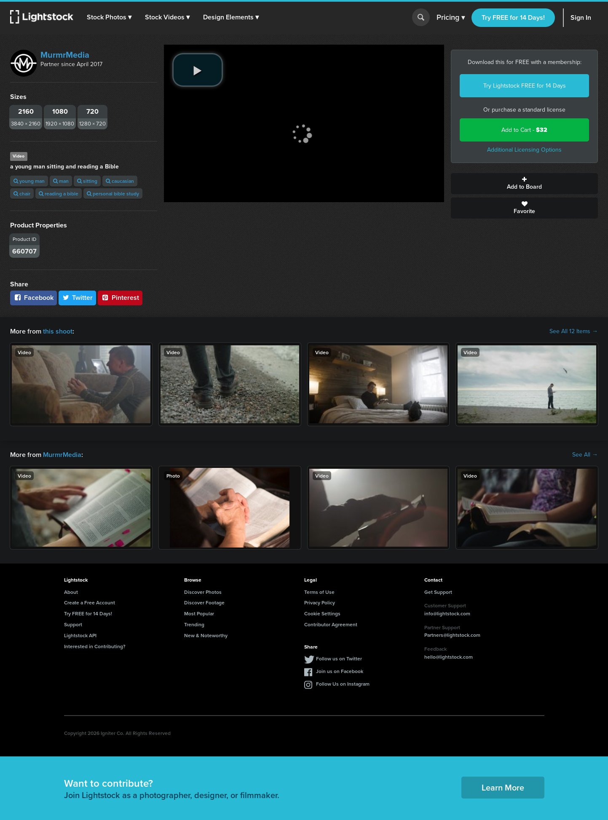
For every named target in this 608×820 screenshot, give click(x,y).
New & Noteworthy (206, 635)
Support (73, 624)
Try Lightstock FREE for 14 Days (524, 85)
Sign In (581, 17)
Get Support (438, 592)
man (61, 180)
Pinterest (120, 297)
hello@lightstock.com (448, 656)
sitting (87, 180)
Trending (194, 624)
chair (21, 193)
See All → (585, 455)
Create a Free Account (89, 602)
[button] (109, 17)
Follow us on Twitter (339, 658)
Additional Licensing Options (524, 149)
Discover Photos (203, 592)
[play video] (197, 70)
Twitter (77, 297)
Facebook (33, 297)
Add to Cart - (524, 130)
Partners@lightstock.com (452, 634)
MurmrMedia (64, 54)
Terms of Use (319, 592)
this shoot (57, 331)
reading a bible (58, 193)
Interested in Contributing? (95, 646)
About (71, 592)
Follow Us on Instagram (343, 683)
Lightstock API (80, 635)
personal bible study (113, 193)
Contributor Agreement (330, 624)
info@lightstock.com (447, 613)
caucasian (120, 180)
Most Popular (199, 613)
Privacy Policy (319, 602)
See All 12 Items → (573, 331)
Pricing (451, 17)
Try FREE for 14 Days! (513, 17)
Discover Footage (204, 602)
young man (29, 180)
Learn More (503, 787)
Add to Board (524, 183)
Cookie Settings (322, 613)
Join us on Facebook (339, 671)
